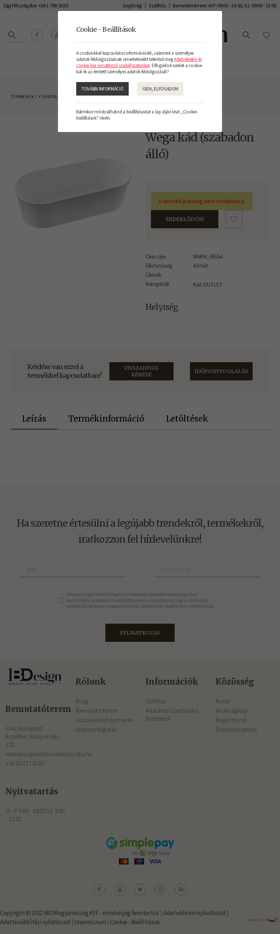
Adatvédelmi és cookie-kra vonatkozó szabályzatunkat (139, 62)
